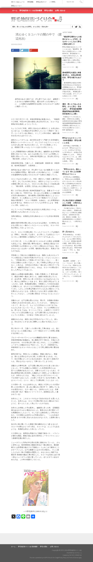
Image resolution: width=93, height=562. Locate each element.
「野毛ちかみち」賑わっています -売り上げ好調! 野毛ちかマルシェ (71, 171)
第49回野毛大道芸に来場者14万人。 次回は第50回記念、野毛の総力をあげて (71, 76)
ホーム (14, 10)
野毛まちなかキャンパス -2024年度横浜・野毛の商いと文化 (71, 140)
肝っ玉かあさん (68, 231)
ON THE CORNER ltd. (75, 555)
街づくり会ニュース (18, 2)
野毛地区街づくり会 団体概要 (31, 10)
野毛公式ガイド (41, 2)
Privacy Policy (62, 557)
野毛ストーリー (16, 6)
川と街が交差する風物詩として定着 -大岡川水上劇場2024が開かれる (72, 202)
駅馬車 (64, 258)
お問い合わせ (60, 10)
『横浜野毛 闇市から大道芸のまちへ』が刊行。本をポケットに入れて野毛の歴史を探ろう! (72, 40)
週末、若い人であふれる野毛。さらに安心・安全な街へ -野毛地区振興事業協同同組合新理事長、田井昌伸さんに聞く (72, 109)
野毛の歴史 (48, 10)
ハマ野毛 (52, 2)
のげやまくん (78, 553)
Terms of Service (73, 557)
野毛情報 (30, 2)
